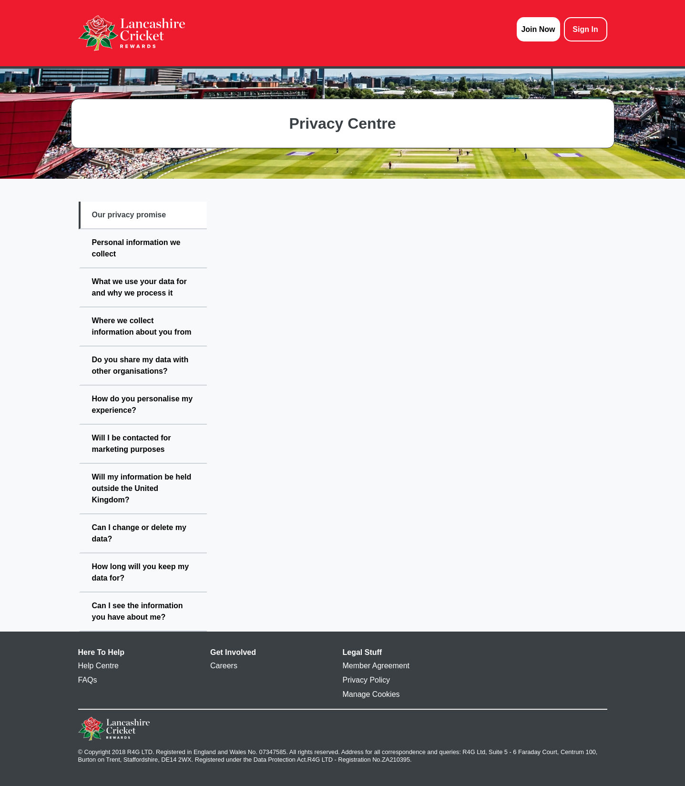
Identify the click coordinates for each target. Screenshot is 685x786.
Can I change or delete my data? (139, 533)
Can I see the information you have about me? (137, 611)
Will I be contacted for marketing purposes (131, 443)
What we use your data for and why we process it (139, 287)
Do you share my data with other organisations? (140, 365)
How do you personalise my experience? (142, 404)
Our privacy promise (129, 215)
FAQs (87, 680)
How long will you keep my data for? (140, 572)
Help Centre (98, 666)
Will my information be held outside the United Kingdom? (142, 488)
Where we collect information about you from (142, 326)
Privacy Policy (366, 680)
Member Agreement (376, 666)
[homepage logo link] (131, 33)
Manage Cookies (371, 694)
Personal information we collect (136, 248)
